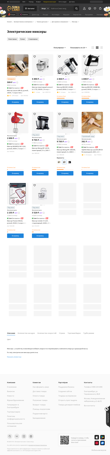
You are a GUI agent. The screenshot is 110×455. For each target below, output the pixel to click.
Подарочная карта (40, 413)
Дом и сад (35, 15)
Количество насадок (26, 333)
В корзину (15, 102)
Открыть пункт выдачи (67, 400)
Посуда (45, 15)
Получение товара (40, 400)
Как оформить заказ (41, 387)
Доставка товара (39, 391)
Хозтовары (55, 15)
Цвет (9, 339)
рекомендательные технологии (38, 445)
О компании (11, 387)
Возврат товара (39, 405)
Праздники (89, 15)
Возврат (38, 2)
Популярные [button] (60, 47)
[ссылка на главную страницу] (13, 8)
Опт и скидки (62, 2)
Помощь (31, 2)
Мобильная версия (99, 450)
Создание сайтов (65, 391)
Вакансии (11, 391)
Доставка (72, 2)
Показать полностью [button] (14, 357)
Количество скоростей (46, 333)
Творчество (77, 15)
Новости (10, 396)
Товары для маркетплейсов (69, 405)
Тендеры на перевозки (67, 396)
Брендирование (39, 418)
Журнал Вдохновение (15, 400)
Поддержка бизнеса (66, 387)
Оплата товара (39, 396)
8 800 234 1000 (97, 387)
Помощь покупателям (41, 409)
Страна (62, 333)
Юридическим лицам (49, 2)
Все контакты (89, 405)
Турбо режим (88, 333)
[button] (74, 22)
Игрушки (66, 15)
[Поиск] (76, 8)
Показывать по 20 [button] (78, 47)
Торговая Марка (74, 333)
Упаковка (100, 15)
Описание (11, 333)
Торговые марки (13, 412)
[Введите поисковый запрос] (62, 8)
